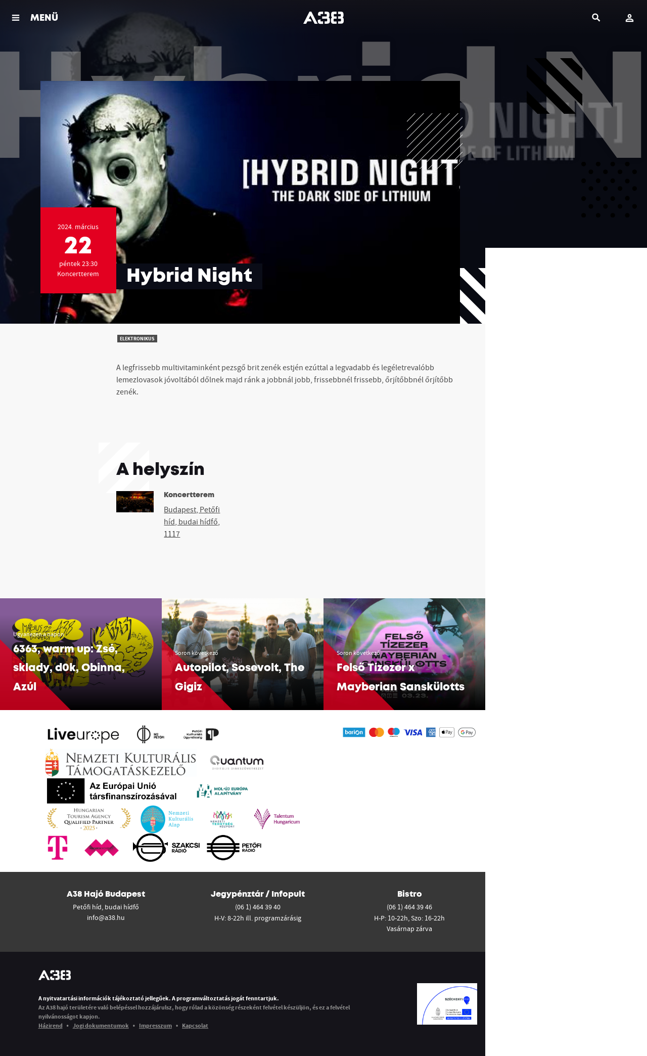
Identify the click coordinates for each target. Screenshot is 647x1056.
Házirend (50, 1025)
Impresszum (155, 1025)
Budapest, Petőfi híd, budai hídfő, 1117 (192, 521)
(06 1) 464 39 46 (409, 906)
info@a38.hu (106, 917)
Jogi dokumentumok (101, 1025)
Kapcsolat (195, 1025)
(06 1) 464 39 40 (258, 906)
